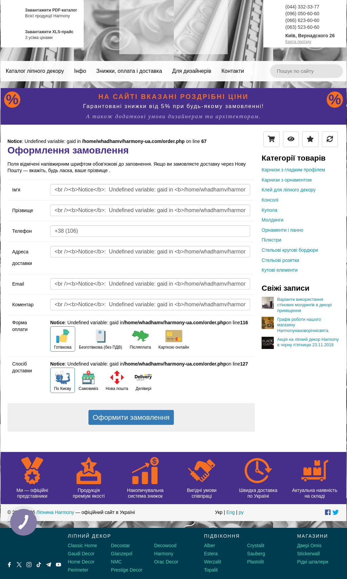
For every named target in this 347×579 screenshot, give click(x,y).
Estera (211, 553)
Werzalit (212, 561)
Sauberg (256, 553)
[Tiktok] (38, 564)
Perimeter (78, 570)
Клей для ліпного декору (288, 189)
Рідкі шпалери (312, 561)
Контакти (232, 71)
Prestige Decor (126, 570)
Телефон (22, 231)
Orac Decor (166, 561)
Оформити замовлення (131, 417)
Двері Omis (309, 545)
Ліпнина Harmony (55, 512)
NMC (116, 561)
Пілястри (271, 240)
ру (241, 512)
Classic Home (82, 545)
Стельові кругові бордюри (290, 250)
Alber (209, 545)
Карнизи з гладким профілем (293, 169)
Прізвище (22, 210)
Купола (269, 210)
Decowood (165, 545)
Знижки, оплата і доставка (129, 71)
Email (18, 284)
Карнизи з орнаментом (287, 180)
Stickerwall (308, 553)
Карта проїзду (298, 41)
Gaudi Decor (81, 553)
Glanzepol (121, 553)
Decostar (120, 545)
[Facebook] (9, 564)
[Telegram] (48, 564)
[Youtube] (58, 564)
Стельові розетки (280, 260)
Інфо (80, 71)
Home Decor (81, 561)
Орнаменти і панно (282, 230)
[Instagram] (29, 564)
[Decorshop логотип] (27, 544)
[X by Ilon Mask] (19, 564)
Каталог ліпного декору (35, 71)
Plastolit (255, 561)
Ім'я (16, 189)
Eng (230, 512)
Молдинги (272, 220)
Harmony (164, 553)
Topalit (211, 570)
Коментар (23, 304)
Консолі (270, 200)
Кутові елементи (280, 270)
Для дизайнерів (191, 71)
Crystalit (255, 545)
